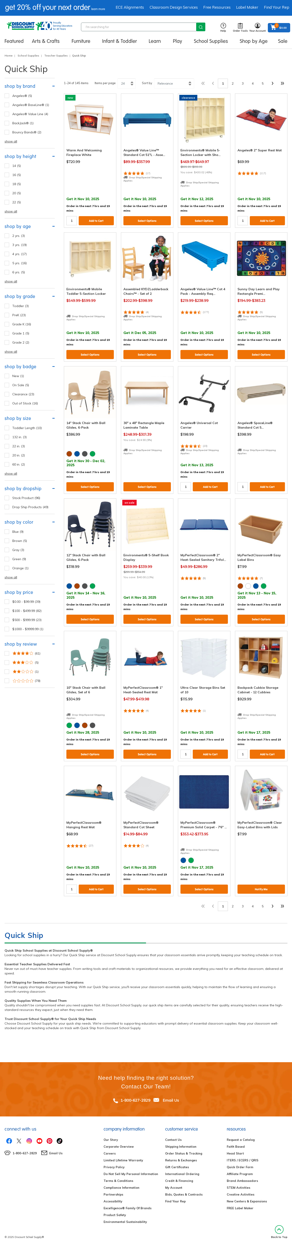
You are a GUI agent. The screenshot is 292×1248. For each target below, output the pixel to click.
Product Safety (115, 1215)
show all (11, 141)
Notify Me (261, 889)
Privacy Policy (114, 1167)
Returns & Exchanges (181, 1160)
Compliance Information (121, 1187)
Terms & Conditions (118, 1181)
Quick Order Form (240, 1167)
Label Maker (247, 7)
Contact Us (173, 1140)
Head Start (235, 1153)
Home (9, 55)
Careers (110, 1153)
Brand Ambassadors (242, 1181)
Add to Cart (96, 221)
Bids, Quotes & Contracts (184, 1194)
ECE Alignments (130, 7)
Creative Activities (240, 1194)
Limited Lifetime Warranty (123, 1160)
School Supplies (28, 55)
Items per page (105, 83)
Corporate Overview (119, 1146)
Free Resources (217, 7)
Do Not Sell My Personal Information (131, 1174)
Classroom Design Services (174, 7)
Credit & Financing (179, 1181)
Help (223, 27)
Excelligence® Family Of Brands (127, 1208)
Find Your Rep (276, 7)
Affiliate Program (240, 1174)
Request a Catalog (241, 1140)
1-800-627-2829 (135, 1100)
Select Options (147, 221)
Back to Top (279, 1232)
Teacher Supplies (56, 55)
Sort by (147, 83)
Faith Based (236, 1146)
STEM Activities (238, 1187)
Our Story (111, 1140)
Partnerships (113, 1194)
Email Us (171, 1100)
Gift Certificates (177, 1167)
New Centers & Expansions (247, 1201)
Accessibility (113, 1201)
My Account (173, 1187)
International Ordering (182, 1174)
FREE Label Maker (240, 1208)
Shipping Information (180, 1146)
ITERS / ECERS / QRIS (242, 1160)
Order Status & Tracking (183, 1153)
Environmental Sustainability (125, 1222)
